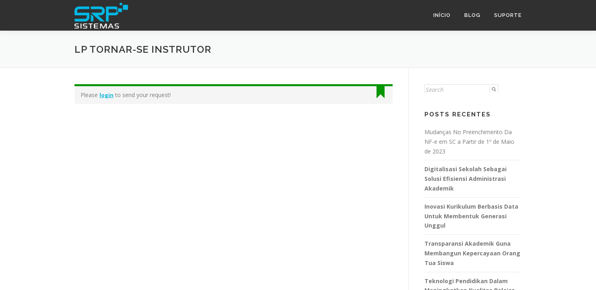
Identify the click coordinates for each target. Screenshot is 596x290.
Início (442, 15)
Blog (472, 15)
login (106, 94)
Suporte (508, 15)
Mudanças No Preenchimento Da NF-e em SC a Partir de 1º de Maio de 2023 (469, 141)
